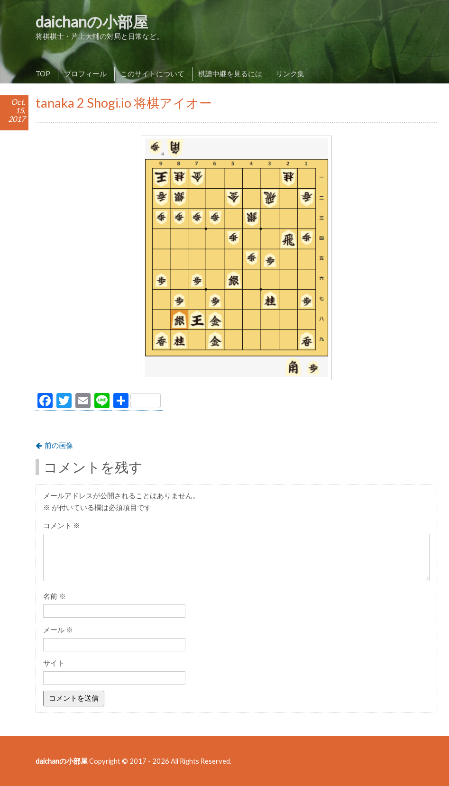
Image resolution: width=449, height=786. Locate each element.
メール (58, 629)
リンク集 (290, 73)
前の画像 (59, 445)
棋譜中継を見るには (230, 73)
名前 (54, 596)
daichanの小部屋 (92, 21)
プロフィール (85, 73)
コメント (61, 525)
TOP (43, 73)
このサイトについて (152, 73)
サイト (53, 662)
